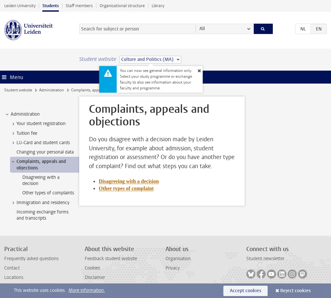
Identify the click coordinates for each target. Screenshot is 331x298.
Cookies (92, 268)
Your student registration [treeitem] (38, 123)
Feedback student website (111, 259)
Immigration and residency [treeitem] (39, 203)
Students (50, 5)
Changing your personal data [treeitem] (45, 152)
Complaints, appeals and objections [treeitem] (38, 164)
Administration (51, 90)
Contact (12, 268)
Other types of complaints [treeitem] (48, 193)
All (202, 29)
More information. (87, 290)
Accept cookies (245, 291)
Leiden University (20, 5)
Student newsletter (265, 259)
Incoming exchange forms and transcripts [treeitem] (42, 215)
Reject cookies (295, 291)
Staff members (79, 5)
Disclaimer (95, 277)
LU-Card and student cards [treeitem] (40, 143)
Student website (18, 90)
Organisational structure (122, 5)
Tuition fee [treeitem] (23, 133)
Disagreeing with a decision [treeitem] (40, 180)
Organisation (178, 259)
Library (158, 5)
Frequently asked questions (31, 259)
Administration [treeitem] (22, 114)
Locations (13, 277)
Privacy (173, 268)
